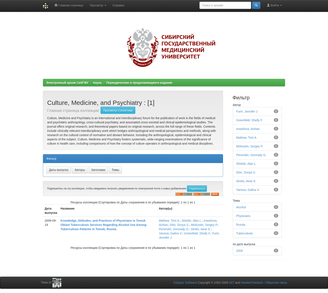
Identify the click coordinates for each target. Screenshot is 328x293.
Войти (274, 5)
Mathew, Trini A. (169, 220)
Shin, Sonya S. (179, 225)
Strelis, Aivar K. (201, 229)
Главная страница (68, 5)
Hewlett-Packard (252, 282)
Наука (97, 82)
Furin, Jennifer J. (247, 111)
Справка (118, 5)
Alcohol (241, 207)
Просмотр (98, 5)
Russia (240, 224)
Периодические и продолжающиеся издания (139, 82)
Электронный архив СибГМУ (67, 82)
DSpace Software (185, 282)
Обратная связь (276, 282)
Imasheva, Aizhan (248, 129)
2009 (239, 250)
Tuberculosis (244, 233)
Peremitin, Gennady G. (174, 229)
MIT (231, 282)
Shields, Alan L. (191, 220)
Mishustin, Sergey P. (204, 225)
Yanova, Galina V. (170, 233)
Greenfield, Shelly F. (197, 233)
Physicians (243, 216)
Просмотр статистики (118, 110)
